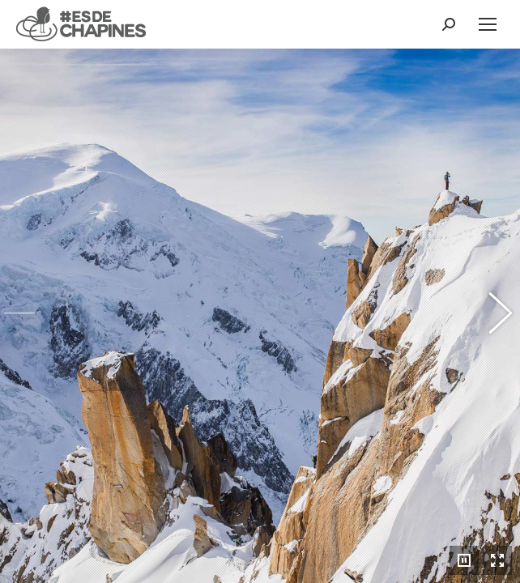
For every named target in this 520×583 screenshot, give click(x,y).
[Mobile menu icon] (487, 24)
